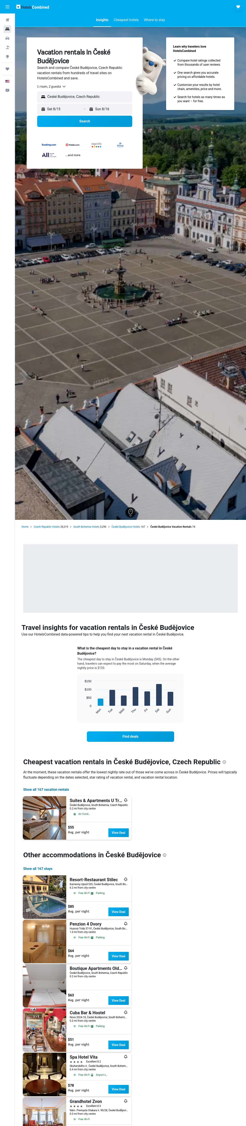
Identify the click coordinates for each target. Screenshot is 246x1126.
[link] (130, 736)
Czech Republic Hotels (47, 526)
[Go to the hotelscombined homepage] (33, 7)
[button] (7, 7)
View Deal (118, 832)
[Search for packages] (7, 47)
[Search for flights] (7, 20)
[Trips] (7, 69)
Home (24, 526)
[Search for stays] (7, 29)
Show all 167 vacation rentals (46, 789)
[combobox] (51, 86)
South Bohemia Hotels (86, 526)
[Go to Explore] (7, 56)
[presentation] (224, 762)
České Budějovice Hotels (126, 526)
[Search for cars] (7, 38)
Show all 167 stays (37, 869)
